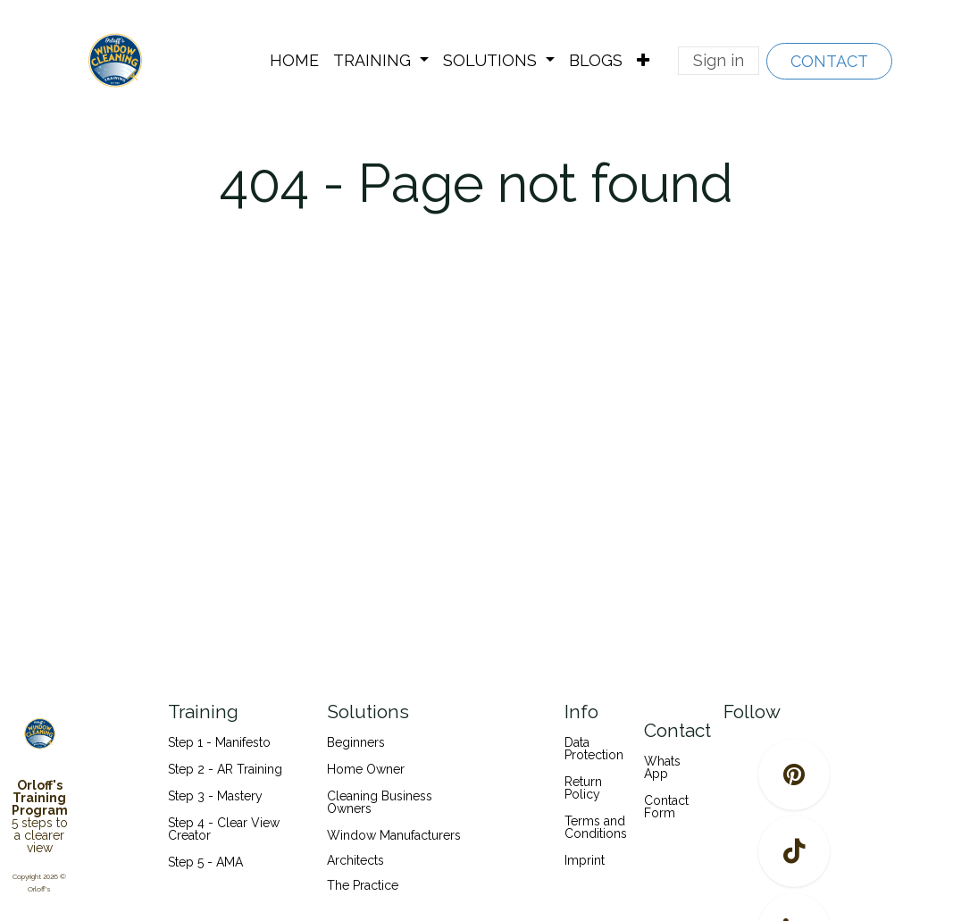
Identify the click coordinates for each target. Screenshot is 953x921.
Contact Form (666, 806)
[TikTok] (794, 851)
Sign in (718, 60)
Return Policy (583, 787)
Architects (355, 860)
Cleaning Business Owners (379, 802)
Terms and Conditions (595, 827)
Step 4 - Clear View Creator (224, 829)
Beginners (356, 742)
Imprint (584, 860)
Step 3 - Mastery (215, 796)
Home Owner (366, 769)
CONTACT (829, 61)
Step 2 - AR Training (225, 769)
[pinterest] (794, 774)
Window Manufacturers (394, 835)
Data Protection (593, 748)
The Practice (362, 885)
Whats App (662, 767)
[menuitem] (294, 61)
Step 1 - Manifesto (219, 742)
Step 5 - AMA (207, 862)
